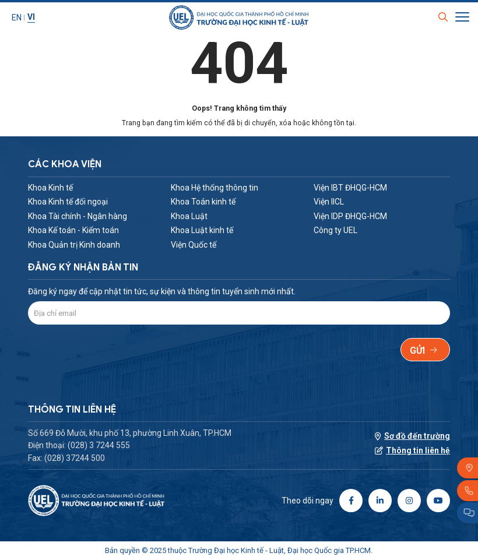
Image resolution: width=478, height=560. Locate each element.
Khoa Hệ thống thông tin (214, 187)
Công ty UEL (335, 230)
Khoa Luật (189, 216)
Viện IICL (329, 201)
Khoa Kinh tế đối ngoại (68, 201)
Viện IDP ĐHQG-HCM (350, 216)
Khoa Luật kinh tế (202, 230)
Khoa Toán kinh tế (203, 201)
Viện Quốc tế (193, 244)
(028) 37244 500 (74, 458)
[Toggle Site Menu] (462, 18)
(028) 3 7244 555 (99, 445)
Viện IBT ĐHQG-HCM (350, 187)
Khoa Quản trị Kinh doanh (74, 244)
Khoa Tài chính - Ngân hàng (77, 216)
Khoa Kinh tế (50, 187)
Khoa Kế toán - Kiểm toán (73, 230)
